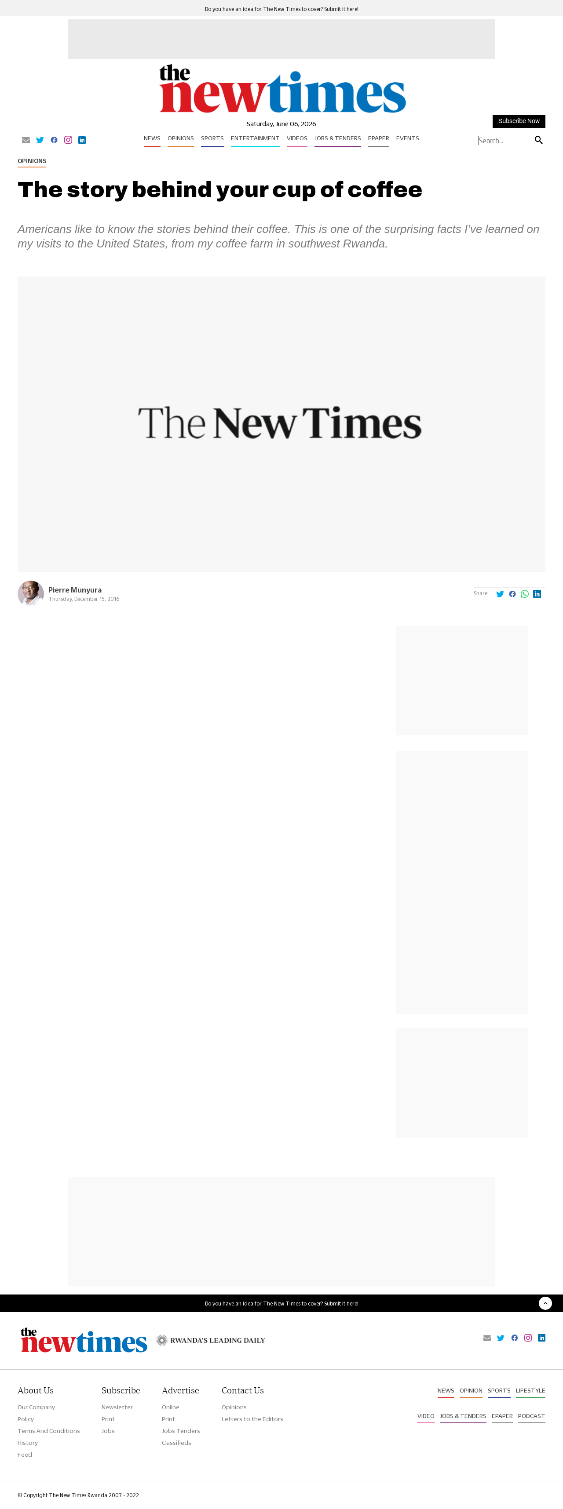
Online (170, 1407)
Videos (297, 138)
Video (426, 1415)
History (28, 1442)
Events (407, 138)
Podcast (531, 1415)
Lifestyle (530, 1390)
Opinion (471, 1390)
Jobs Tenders (181, 1430)
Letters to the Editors (252, 1418)
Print (108, 1418)
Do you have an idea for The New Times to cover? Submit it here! (281, 9)
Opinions (181, 138)
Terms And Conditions (49, 1430)
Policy (26, 1418)
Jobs (108, 1430)
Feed (25, 1454)
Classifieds (176, 1442)
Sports (212, 138)
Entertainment (255, 138)
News (152, 138)
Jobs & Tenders (337, 138)
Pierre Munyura (75, 589)
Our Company (36, 1407)
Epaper (378, 138)
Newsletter (117, 1407)
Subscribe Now (519, 121)
